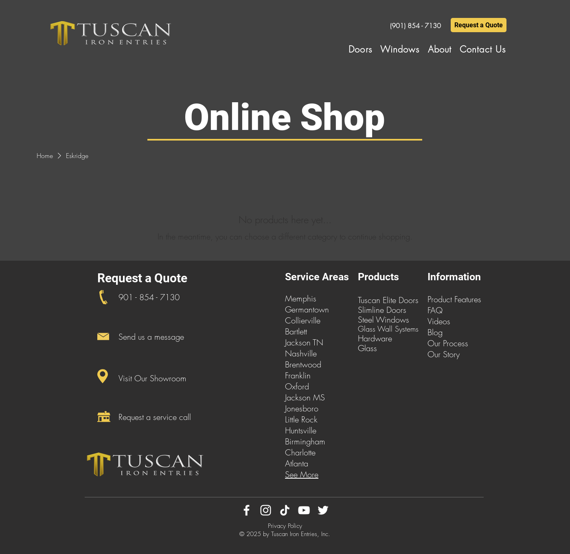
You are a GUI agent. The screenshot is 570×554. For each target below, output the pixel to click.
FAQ (435, 310)
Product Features (454, 299)
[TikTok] (285, 510)
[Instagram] (266, 510)
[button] (360, 49)
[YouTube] (304, 510)
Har (364, 338)
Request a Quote (142, 278)
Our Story (444, 354)
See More (301, 474)
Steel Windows (383, 319)
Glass (367, 348)
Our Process (448, 343)
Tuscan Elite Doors (388, 300)
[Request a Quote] (478, 25)
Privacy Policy (285, 526)
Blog (435, 332)
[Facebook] (246, 510)
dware (381, 338)
